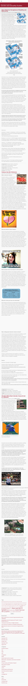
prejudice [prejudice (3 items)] (8, 608)
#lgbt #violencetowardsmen (7, 394)
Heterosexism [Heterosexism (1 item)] (10, 605)
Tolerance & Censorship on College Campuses (10, 622)
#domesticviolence (17, 393)
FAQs (2, 651)
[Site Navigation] (2, 1)
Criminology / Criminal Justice (12, 167)
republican (3, 666)
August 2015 (4, 644)
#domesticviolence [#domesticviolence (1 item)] (13, 601)
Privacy (6, 594)
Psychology (15, 391)
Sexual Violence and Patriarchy (7, 166)
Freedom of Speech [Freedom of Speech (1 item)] (4, 605)
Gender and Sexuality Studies (7, 169)
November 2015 (4, 639)
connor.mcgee (17, 173)
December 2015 (4, 638)
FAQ (2, 650)
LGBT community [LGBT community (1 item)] (19, 605)
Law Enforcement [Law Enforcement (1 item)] (14, 605)
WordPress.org (4, 682)
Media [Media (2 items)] (22, 605)
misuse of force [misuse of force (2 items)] (11, 606)
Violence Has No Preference (9, 172)
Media (3, 656)
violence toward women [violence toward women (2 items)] (16, 611)
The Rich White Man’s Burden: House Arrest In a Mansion (13, 396)
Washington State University (14, 1)
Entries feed (4, 679)
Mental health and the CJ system (7, 658)
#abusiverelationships (9, 393)
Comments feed (4, 681)
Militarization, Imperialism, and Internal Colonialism (11, 659)
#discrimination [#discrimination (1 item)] (9, 601)
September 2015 (5, 643)
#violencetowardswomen (17, 394)
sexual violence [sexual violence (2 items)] (12, 610)
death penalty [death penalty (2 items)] (8, 604)
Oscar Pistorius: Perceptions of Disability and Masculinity (14, 10)
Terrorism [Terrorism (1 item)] (11, 611)
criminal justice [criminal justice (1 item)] (4, 604)
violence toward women (17, 595)
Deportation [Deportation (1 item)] (12, 604)
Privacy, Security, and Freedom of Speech (9, 165)
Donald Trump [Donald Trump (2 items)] (16, 604)
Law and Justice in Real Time (6, 4)
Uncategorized (4, 674)
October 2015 (4, 641)
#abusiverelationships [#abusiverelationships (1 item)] (4, 601)
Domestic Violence (10, 164)
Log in (3, 678)
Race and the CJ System (6, 589)
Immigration (4, 654)
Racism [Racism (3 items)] (8, 610)
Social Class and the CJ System (7, 590)
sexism (3, 667)
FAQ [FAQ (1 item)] (20, 604)
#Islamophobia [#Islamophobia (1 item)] (18, 601)
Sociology (19, 391)
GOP (2, 653)
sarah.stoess (17, 12)
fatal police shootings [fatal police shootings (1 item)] (23, 604)
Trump (3, 672)
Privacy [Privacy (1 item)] (11, 608)
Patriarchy (16, 164)
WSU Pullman (7, 170)
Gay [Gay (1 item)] (7, 605)
